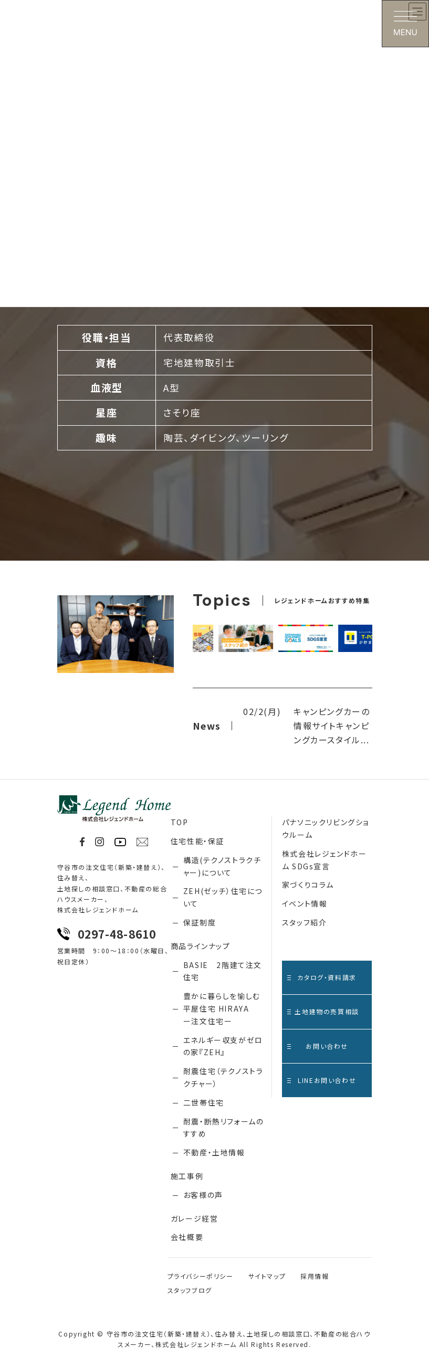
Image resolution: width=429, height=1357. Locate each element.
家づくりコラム (308, 884)
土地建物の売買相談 (323, 1011)
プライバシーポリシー (201, 1275)
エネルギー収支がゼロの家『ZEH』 (223, 1046)
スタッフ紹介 (304, 922)
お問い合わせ (317, 1046)
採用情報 (314, 1275)
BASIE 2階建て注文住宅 (222, 971)
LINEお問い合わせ (321, 1080)
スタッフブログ (190, 1290)
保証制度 (199, 922)
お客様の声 (203, 1195)
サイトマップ (267, 1275)
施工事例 (187, 1176)
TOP (180, 822)
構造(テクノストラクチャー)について (222, 866)
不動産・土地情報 (214, 1152)
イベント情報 (305, 903)
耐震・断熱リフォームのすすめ (223, 1127)
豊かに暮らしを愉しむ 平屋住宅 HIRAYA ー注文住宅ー (221, 1008)
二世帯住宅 (203, 1102)
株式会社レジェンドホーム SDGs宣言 (324, 859)
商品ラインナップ (201, 946)
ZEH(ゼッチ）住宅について (223, 897)
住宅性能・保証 (197, 841)
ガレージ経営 (194, 1218)
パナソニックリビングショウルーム (325, 828)
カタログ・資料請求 (322, 977)
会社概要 (187, 1237)
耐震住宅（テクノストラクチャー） (223, 1077)
